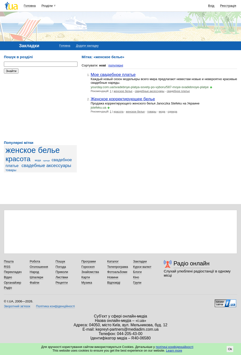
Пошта (9, 261)
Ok (230, 349)
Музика (86, 282)
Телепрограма (117, 267)
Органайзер (12, 282)
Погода (61, 267)
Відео (8, 277)
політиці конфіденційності (174, 347)
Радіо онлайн (191, 263)
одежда (46, 160)
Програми (88, 261)
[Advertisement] (40, 107)
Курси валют (142, 267)
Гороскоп (88, 267)
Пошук (60, 261)
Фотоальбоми (117, 272)
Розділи (47, 6)
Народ (34, 272)
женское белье (33, 150)
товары (11, 170)
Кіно (136, 277)
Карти (85, 277)
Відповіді (113, 282)
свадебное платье (178, 91)
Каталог (113, 261)
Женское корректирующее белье (123, 98)
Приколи (62, 272)
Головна (30, 6)
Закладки (140, 261)
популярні (115, 65)
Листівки (62, 277)
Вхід (211, 6)
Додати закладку (87, 45)
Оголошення (39, 267)
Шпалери (36, 277)
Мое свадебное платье (113, 74)
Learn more (174, 350)
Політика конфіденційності (55, 306)
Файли (34, 282)
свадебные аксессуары (46, 165)
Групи (137, 282)
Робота (35, 261)
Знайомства (90, 272)
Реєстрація (228, 6)
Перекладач (13, 272)
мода (38, 160)
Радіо (8, 288)
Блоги (137, 272)
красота (18, 159)
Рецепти (62, 282)
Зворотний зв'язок (17, 306)
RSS (7, 267)
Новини (112, 277)
